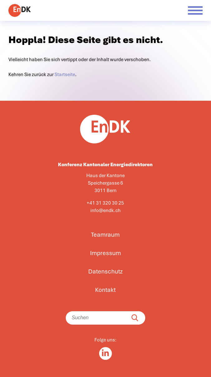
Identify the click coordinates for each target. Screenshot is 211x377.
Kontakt (105, 290)
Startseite (65, 74)
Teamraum (105, 235)
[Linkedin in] (105, 353)
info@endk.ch (105, 210)
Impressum (105, 253)
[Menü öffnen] (195, 10)
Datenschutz (105, 271)
